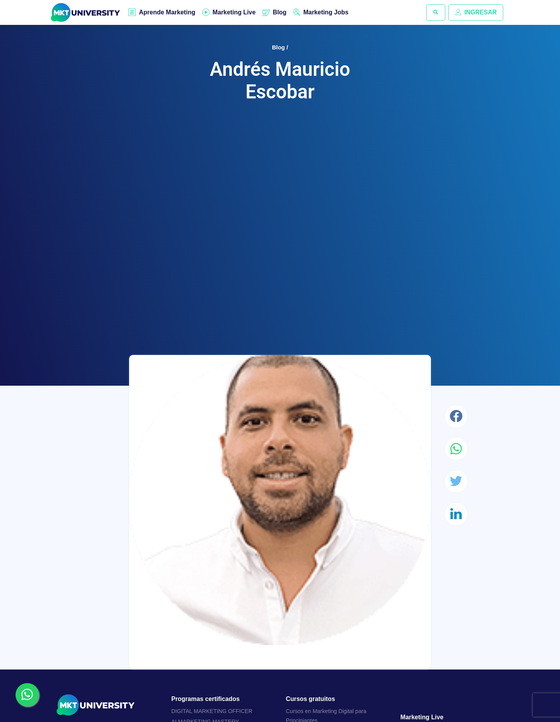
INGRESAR (476, 12)
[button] (435, 12)
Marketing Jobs (327, 12)
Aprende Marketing (167, 12)
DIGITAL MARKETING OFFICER (213, 711)
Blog (281, 12)
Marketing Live (234, 12)
